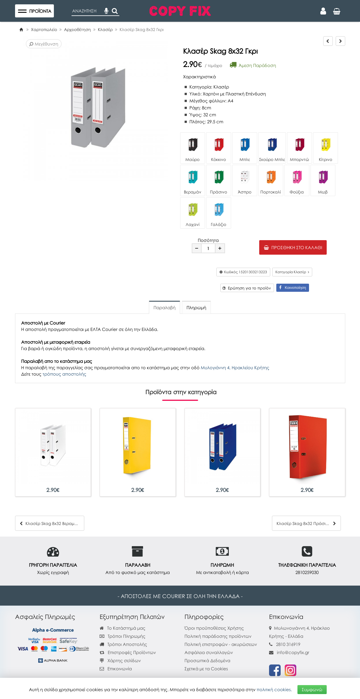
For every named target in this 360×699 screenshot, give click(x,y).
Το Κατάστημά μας (122, 628)
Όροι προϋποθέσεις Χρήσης (214, 628)
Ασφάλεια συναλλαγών (208, 652)
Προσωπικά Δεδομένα (207, 660)
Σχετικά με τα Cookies (206, 668)
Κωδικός (243, 272)
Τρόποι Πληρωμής (122, 636)
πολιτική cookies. (274, 689)
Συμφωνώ (312, 689)
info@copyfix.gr (289, 652)
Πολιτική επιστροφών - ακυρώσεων (220, 644)
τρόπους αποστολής (64, 373)
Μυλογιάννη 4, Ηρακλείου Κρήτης (235, 367)
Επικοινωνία (119, 668)
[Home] (21, 29)
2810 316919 (288, 644)
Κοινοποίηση (292, 287)
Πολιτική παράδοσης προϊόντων (217, 636)
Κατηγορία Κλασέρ (292, 272)
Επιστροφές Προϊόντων (128, 652)
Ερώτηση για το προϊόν (246, 288)
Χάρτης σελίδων (120, 660)
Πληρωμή (196, 307)
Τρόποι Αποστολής (123, 644)
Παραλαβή (164, 307)
